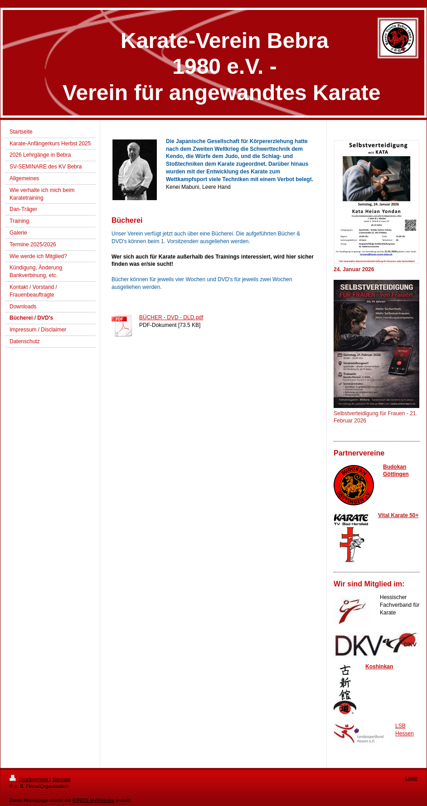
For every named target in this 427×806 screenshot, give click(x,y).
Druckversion (29, 779)
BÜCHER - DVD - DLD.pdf (171, 317)
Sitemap (61, 779)
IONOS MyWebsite (94, 800)
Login (411, 778)
